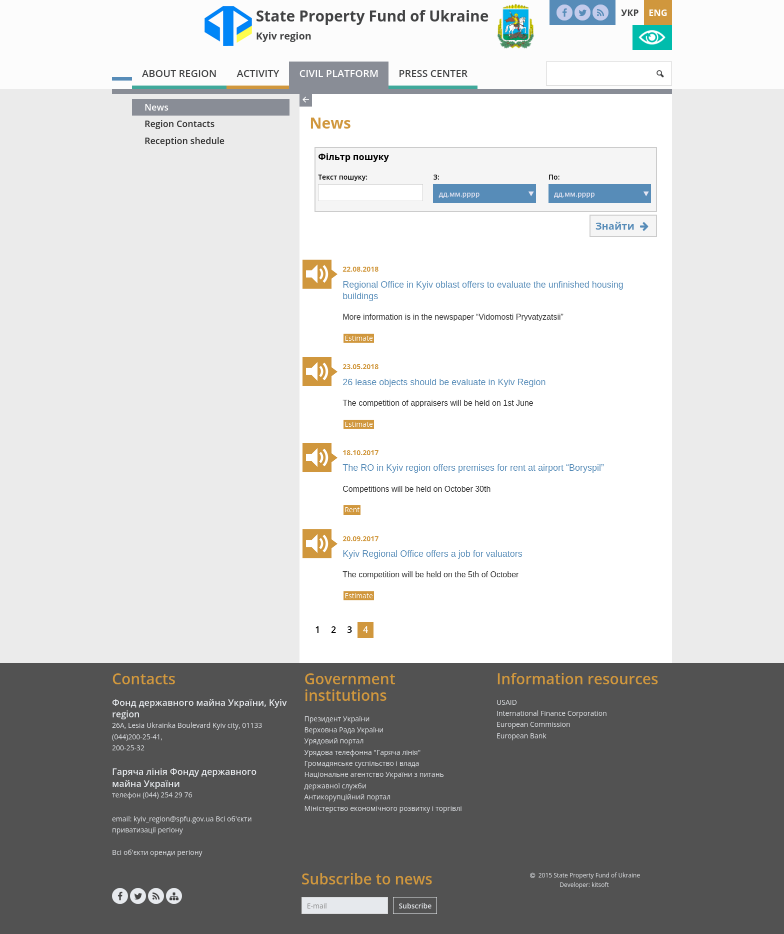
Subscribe (415, 905)
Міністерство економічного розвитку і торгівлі (383, 808)
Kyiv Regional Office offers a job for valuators (432, 554)
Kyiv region (284, 36)
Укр (629, 13)
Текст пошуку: (343, 177)
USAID (506, 702)
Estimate (358, 338)
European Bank (521, 735)
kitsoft (600, 884)
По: (554, 177)
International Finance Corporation (551, 713)
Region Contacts (179, 124)
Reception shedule (184, 141)
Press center (433, 73)
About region (179, 73)
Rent (352, 509)
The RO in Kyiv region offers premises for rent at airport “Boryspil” (473, 468)
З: (436, 177)
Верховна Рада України (344, 729)
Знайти (623, 226)
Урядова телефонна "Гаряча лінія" (362, 752)
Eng (658, 13)
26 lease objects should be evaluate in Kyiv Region (444, 382)
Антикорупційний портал (347, 796)
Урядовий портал (334, 740)
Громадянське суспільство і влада (362, 763)
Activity (257, 73)
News (156, 107)
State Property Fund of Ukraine (372, 16)
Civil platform (338, 73)
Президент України (337, 718)
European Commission (533, 724)
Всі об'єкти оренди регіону (157, 852)
